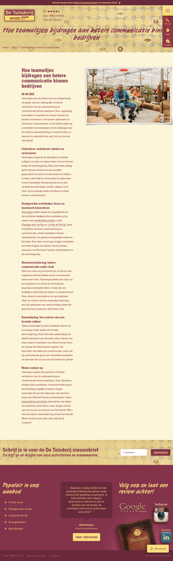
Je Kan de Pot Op (57, 224)
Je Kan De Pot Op (16, 515)
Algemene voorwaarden (36, 555)
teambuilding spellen (44, 220)
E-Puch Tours (14, 502)
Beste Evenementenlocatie (86, 2)
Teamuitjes (27, 212)
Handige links (55, 555)
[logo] (19, 15)
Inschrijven (160, 452)
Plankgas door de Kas (33, 224)
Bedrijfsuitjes (14, 528)
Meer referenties (86, 537)
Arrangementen (15, 522)
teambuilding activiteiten (34, 401)
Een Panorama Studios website (157, 555)
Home (6, 47)
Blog (14, 47)
